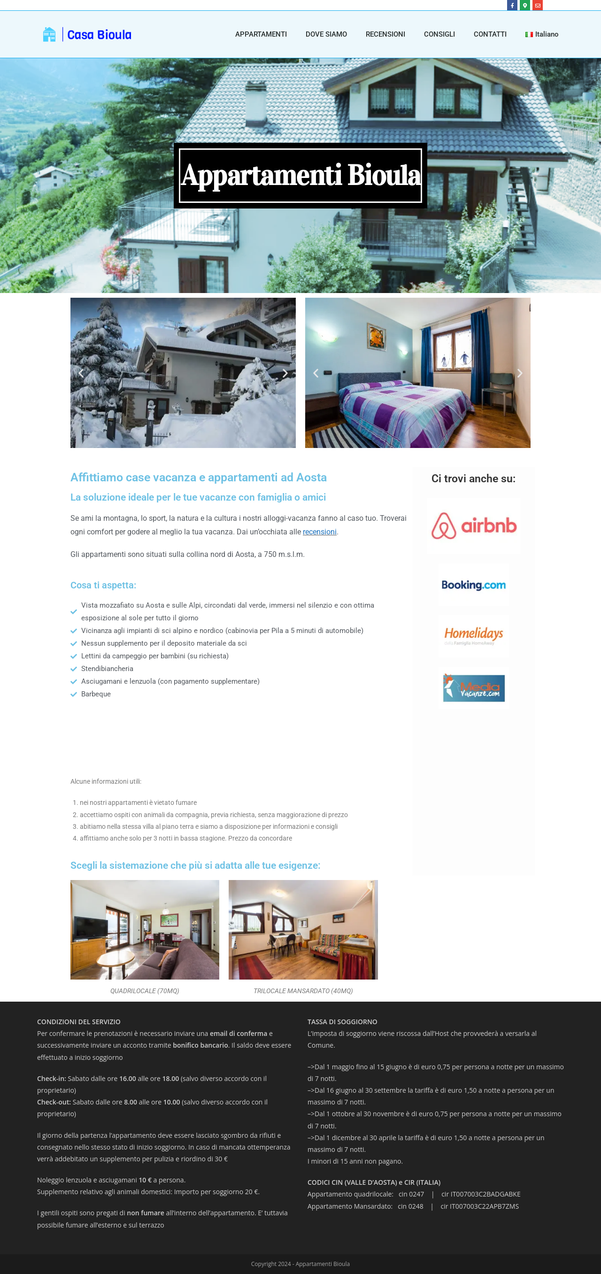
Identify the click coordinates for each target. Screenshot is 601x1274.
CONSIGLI (439, 34)
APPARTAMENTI (261, 34)
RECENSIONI (385, 34)
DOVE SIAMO (326, 34)
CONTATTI (490, 34)
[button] (81, 372)
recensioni (320, 531)
